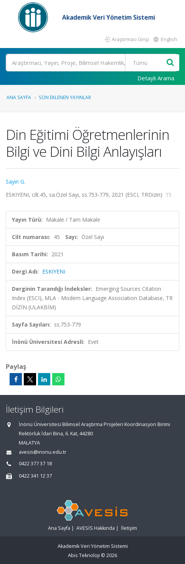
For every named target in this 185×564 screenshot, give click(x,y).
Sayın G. (15, 181)
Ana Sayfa (19, 97)
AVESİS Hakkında (95, 528)
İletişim (129, 528)
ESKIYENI (53, 271)
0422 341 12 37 (35, 476)
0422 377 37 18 (35, 463)
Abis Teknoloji (84, 555)
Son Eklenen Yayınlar (65, 97)
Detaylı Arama (155, 78)
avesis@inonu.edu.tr (42, 452)
